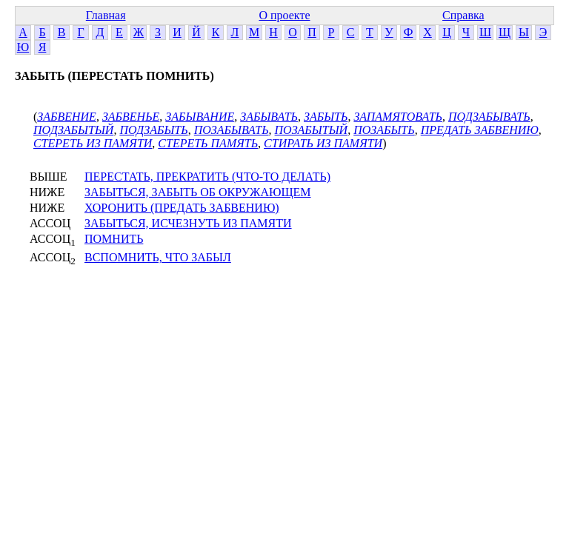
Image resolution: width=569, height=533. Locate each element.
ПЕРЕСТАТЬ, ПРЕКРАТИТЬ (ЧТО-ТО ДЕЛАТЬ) (207, 176)
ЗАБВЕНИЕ (66, 116)
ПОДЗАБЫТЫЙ (73, 130)
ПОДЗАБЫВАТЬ (489, 116)
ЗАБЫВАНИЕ (199, 116)
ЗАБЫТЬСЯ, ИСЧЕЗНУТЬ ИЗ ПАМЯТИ (188, 223)
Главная (106, 15)
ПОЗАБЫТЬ (384, 130)
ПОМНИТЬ (113, 238)
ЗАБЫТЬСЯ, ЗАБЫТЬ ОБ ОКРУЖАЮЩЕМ (197, 192)
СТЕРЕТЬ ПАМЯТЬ (208, 143)
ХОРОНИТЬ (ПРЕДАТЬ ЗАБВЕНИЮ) (181, 207)
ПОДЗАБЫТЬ (153, 130)
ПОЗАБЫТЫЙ (311, 130)
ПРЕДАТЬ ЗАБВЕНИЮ (480, 130)
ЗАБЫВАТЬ (269, 116)
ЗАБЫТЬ (325, 116)
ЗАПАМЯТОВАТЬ (397, 116)
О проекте (284, 15)
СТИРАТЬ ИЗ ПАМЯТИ (323, 143)
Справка (463, 15)
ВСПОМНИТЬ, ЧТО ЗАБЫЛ (157, 257)
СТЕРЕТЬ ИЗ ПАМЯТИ (92, 143)
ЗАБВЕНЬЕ (130, 116)
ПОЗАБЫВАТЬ (231, 130)
